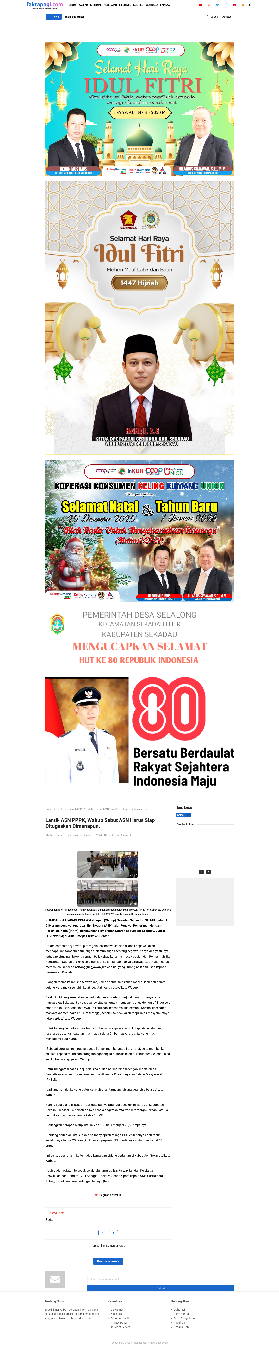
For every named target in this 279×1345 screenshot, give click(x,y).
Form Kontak (181, 1310)
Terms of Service (120, 1323)
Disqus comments (108, 1261)
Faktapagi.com (139, 1338)
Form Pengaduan (184, 1314)
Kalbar (180, 814)
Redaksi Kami (182, 1323)
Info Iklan (179, 1318)
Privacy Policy (119, 1318)
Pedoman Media (120, 1314)
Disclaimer (117, 1305)
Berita (111, 835)
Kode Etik (116, 1310)
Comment (126, 835)
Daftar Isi (179, 1305)
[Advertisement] (205, 902)
